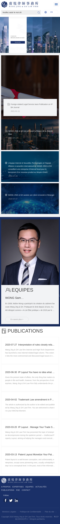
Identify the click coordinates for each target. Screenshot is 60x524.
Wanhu (42, 519)
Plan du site (50, 512)
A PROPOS (5, 487)
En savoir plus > (16, 319)
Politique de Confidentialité (31, 512)
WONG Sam (30, 297)
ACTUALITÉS (40, 487)
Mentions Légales (9, 512)
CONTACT (26, 490)
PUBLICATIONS (7, 490)
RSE (18, 490)
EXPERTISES (18, 487)
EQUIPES (29, 487)
